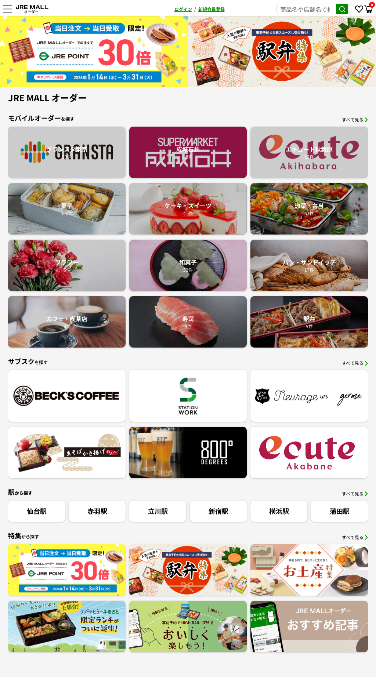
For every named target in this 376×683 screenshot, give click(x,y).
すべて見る (355, 119)
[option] (94, 51)
